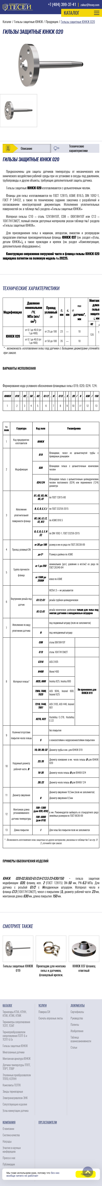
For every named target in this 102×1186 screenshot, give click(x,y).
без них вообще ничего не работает (33, 1174)
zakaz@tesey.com (90, 5)
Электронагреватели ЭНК (15, 1098)
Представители (47, 1122)
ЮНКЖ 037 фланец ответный (84, 968)
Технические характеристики (78, 148)
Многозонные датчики (13, 1052)
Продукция (52, 21)
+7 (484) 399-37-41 (62, 4)
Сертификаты (77, 1012)
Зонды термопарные (13, 1091)
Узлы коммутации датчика (15, 1111)
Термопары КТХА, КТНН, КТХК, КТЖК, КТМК (15, 1013)
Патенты (75, 1024)
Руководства (77, 1018)
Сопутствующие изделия (15, 1104)
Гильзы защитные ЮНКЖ (28, 21)
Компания (9, 1122)
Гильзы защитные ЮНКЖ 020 (78, 21)
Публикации (9, 1164)
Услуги (42, 1005)
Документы (78, 1005)
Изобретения (77, 1031)
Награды (7, 1141)
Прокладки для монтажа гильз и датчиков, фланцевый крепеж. (51, 970)
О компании (8, 1129)
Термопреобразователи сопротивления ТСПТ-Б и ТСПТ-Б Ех (15, 1035)
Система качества (11, 1135)
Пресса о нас (9, 1158)
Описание (26, 148)
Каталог (7, 21)
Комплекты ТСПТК (12, 1085)
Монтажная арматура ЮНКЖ (17, 1058)
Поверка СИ (44, 1012)
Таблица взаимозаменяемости (81, 1039)
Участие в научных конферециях (12, 1149)
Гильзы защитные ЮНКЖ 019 (18, 968)
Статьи (74, 1047)
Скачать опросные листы (50, 1018)
